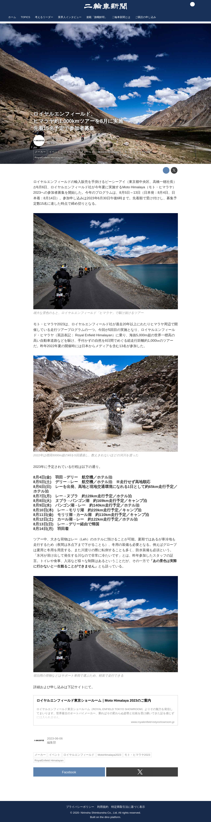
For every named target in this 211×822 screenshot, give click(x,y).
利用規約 (102, 806)
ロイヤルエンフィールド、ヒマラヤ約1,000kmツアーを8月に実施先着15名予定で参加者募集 (78, 121)
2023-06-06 (55, 138)
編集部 (51, 142)
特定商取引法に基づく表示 (128, 806)
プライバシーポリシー (80, 806)
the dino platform (110, 817)
